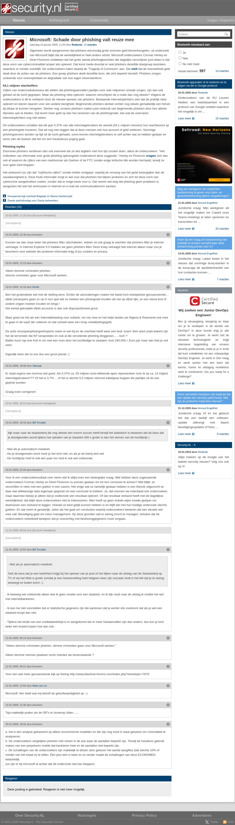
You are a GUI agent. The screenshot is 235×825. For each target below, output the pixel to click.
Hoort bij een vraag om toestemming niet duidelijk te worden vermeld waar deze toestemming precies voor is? (202, 243)
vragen (151, 155)
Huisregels (87, 815)
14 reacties (222, 71)
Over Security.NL (30, 815)
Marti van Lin (40, 685)
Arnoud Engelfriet (207, 202)
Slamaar (37, 365)
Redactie (77, 44)
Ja (184, 52)
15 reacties (222, 118)
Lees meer (184, 118)
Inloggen (212, 20)
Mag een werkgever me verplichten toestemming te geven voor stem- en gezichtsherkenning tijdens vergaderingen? (203, 192)
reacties (92, 44)
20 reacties (222, 228)
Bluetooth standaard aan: (194, 44)
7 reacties (223, 279)
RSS (231, 822)
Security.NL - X (186, 445)
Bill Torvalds (39, 422)
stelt (134, 69)
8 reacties (223, 434)
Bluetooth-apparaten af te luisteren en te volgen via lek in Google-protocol (202, 84)
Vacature (182, 290)
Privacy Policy (144, 815)
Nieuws (9, 32)
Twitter (214, 822)
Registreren (227, 20)
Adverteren (201, 815)
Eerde (36, 287)
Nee (185, 58)
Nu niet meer (191, 64)
